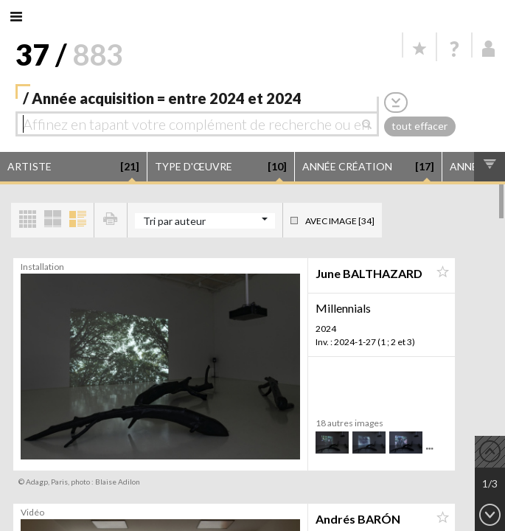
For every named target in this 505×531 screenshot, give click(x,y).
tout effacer (419, 125)
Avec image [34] (340, 220)
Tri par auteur (174, 221)
